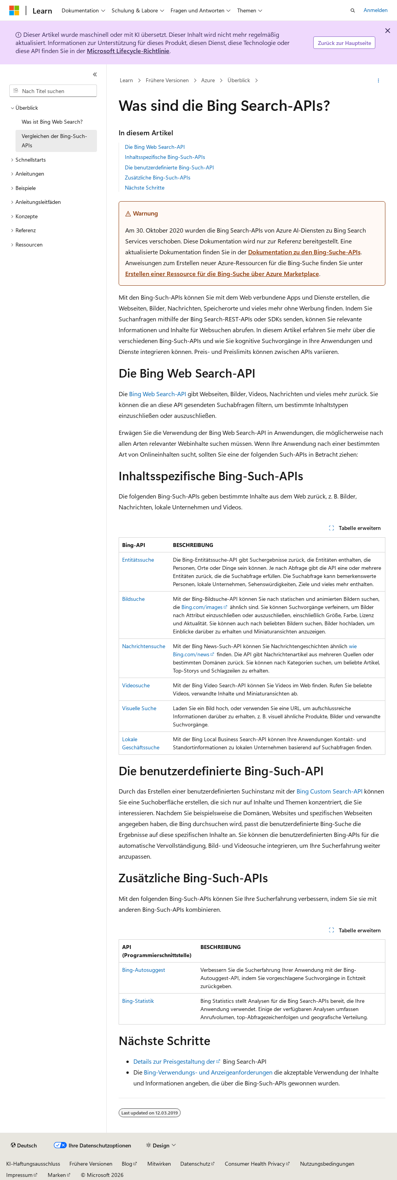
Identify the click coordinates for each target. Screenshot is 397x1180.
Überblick (239, 80)
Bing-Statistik (138, 1000)
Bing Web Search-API (157, 394)
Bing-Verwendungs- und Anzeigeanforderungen (208, 1072)
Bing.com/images (202, 607)
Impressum (19, 1174)
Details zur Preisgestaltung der (174, 1061)
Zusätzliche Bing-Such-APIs (157, 177)
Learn (126, 80)
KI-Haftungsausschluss (33, 1163)
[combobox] (53, 91)
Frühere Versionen (167, 80)
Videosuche (136, 685)
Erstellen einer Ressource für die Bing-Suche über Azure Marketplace (222, 273)
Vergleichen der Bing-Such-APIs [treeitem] (54, 140)
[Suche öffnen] (353, 10)
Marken (57, 1174)
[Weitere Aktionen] (378, 80)
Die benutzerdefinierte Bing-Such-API (169, 167)
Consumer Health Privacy (255, 1163)
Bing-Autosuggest (143, 969)
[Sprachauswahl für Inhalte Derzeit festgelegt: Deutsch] (23, 1145)
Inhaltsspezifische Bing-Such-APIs (165, 156)
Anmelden (376, 10)
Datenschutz (195, 1163)
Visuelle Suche (139, 708)
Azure (208, 80)
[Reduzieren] (95, 74)
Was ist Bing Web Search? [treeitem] (52, 121)
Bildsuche (133, 598)
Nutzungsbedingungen (327, 1163)
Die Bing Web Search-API (155, 146)
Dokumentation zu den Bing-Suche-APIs (304, 252)
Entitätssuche (138, 559)
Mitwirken (159, 1163)
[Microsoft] (14, 10)
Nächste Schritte (144, 187)
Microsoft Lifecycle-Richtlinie (128, 51)
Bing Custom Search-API (329, 791)
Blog (127, 1163)
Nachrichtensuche (143, 646)
